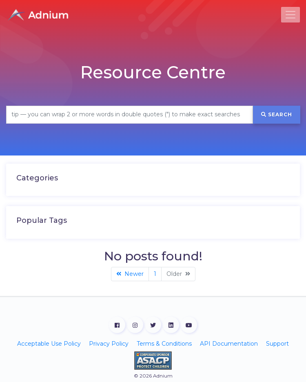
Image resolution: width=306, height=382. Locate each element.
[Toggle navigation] (290, 14)
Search (276, 114)
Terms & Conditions (164, 343)
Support (277, 343)
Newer (130, 274)
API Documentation (229, 343)
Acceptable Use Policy (49, 343)
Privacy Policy (109, 343)
